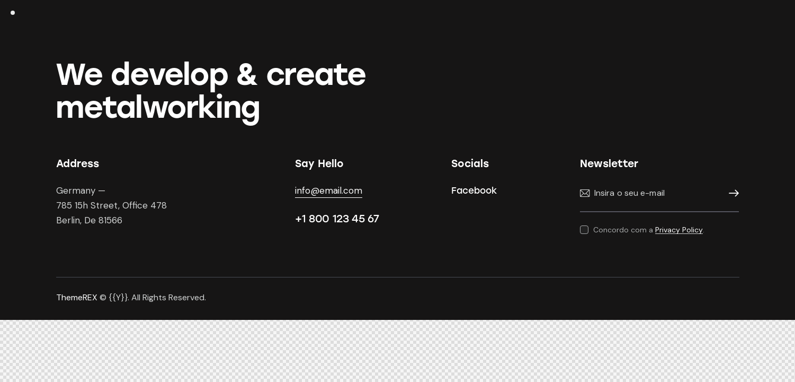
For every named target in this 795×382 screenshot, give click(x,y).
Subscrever (731, 193)
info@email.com (328, 190)
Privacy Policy (679, 230)
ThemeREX (76, 297)
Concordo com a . (648, 230)
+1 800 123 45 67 (337, 218)
